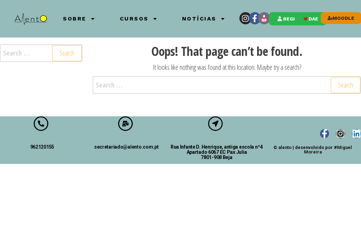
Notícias (203, 18)
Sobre (79, 18)
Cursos (139, 18)
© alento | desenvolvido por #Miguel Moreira (312, 150)
